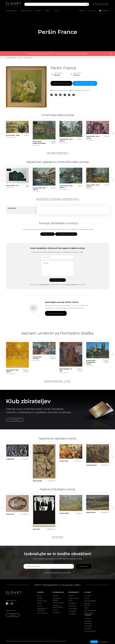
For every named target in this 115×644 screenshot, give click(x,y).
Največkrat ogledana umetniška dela (57, 199)
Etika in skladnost (90, 610)
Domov (8, 57)
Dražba (39, 603)
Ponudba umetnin (11, 10)
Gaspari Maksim (91, 465)
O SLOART (87, 596)
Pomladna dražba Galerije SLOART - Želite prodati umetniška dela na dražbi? (57, 54)
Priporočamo (72, 608)
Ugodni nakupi (73, 598)
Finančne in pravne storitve (58, 606)
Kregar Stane (63, 461)
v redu (94, 641)
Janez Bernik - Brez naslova (12, 370)
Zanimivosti (72, 606)
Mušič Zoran (10, 514)
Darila (70, 601)
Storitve (47, 10)
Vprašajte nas (57, 280)
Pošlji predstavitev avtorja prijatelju (79, 90)
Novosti (70, 596)
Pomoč (86, 608)
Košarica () (104, 10)
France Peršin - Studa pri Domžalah (39, 142)
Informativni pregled (57, 599)
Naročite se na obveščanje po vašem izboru (57, 572)
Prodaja (38, 10)
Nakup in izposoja (26, 10)
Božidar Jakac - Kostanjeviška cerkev (91, 362)
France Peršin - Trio (12, 185)
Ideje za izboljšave (90, 601)
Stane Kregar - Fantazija (37, 357)
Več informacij (14, 419)
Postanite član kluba (66, 234)
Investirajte (72, 611)
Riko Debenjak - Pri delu (65, 369)
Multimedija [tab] (12, 208)
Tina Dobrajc (88, 626)
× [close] (112, 53)
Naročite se (83, 566)
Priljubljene (72, 603)
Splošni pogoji (89, 613)
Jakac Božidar (37, 481)
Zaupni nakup (42, 601)
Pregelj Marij (10, 459)
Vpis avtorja (57, 612)
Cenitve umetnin (58, 603)
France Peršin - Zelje (12, 135)
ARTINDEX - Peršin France (84, 83)
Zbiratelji (82, 10)
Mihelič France (91, 512)
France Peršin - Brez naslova (66, 140)
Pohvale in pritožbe (87, 604)
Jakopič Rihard (64, 513)
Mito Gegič (87, 628)
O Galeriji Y (87, 618)
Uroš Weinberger (90, 631)
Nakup (39, 596)
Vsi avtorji (57, 537)
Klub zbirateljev (42, 613)
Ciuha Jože (36, 529)
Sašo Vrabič (88, 621)
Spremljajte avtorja (61, 83)
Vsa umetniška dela (57, 153)
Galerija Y (13, 615)
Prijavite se (47, 234)
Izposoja (40, 598)
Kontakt (87, 598)
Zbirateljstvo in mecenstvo (42, 609)
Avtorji (20, 57)
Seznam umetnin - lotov (57, 381)
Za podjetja (72, 613)
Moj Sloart (92, 10)
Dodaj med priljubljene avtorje (59, 90)
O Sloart (56, 10)
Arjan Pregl (88, 623)
